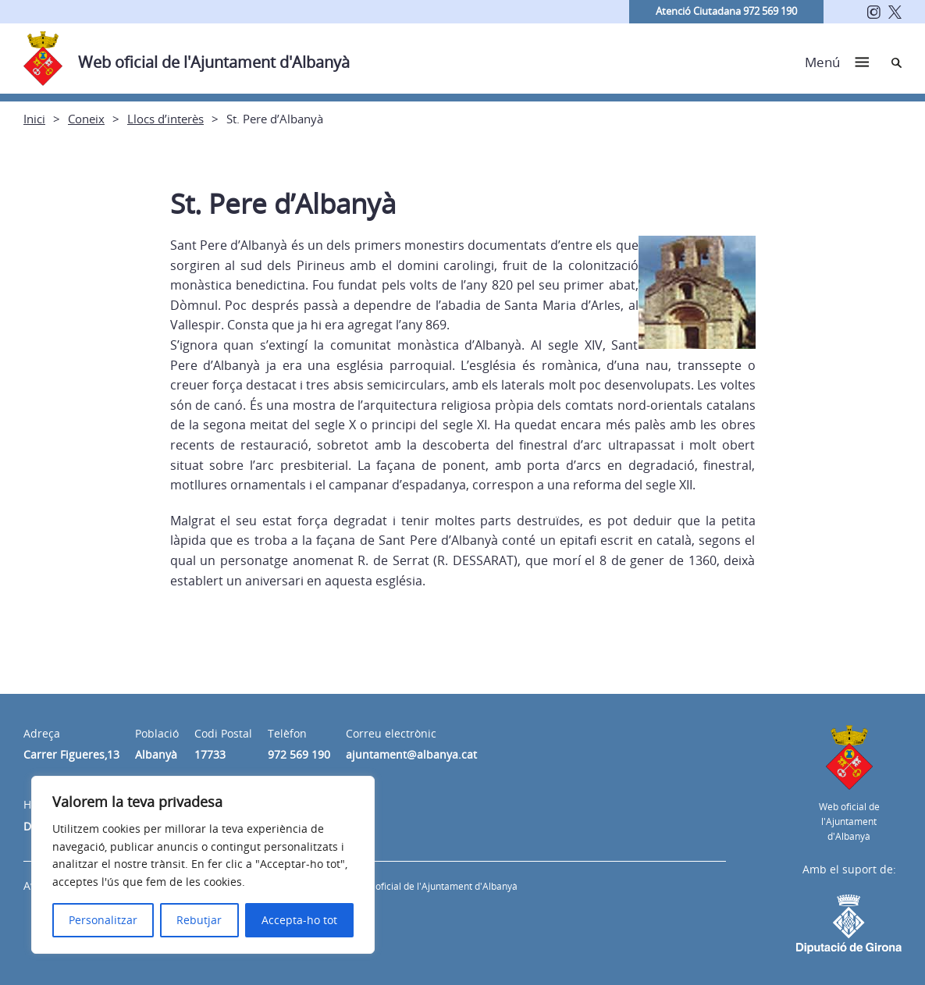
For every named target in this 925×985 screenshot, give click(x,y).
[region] (203, 865)
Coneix (86, 118)
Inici (34, 118)
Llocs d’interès (165, 118)
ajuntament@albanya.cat (411, 754)
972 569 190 (299, 754)
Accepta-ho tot (299, 919)
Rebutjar (199, 919)
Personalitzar (103, 919)
